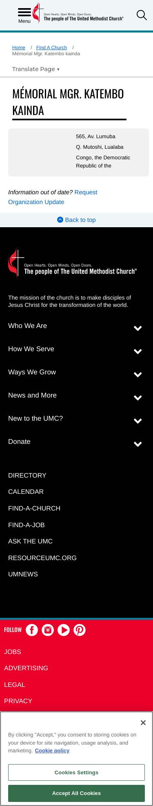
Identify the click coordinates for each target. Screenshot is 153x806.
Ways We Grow (32, 372)
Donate (19, 441)
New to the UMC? (35, 418)
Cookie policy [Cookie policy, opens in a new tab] (52, 750)
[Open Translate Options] (36, 69)
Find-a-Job (26, 525)
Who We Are (27, 326)
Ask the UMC (30, 541)
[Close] (143, 723)
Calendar (26, 492)
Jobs (12, 652)
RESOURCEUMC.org (42, 558)
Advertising (26, 668)
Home (18, 47)
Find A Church (51, 47)
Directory (27, 475)
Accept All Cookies (76, 793)
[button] (142, 16)
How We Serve (31, 349)
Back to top (76, 220)
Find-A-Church (34, 508)
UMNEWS (23, 574)
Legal (14, 685)
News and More (32, 395)
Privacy (18, 701)
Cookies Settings (77, 772)
